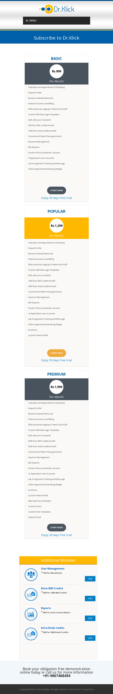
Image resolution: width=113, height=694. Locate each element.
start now (56, 190)
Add (90, 579)
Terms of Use (74, 689)
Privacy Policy (88, 689)
